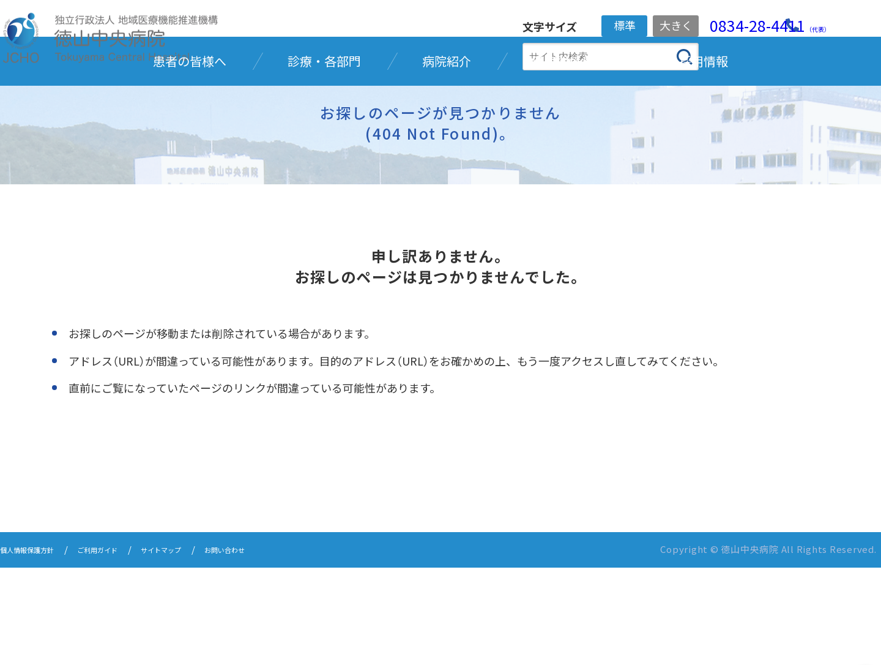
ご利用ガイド (124, 648)
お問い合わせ (280, 648)
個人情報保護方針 (36, 648)
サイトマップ (202, 648)
